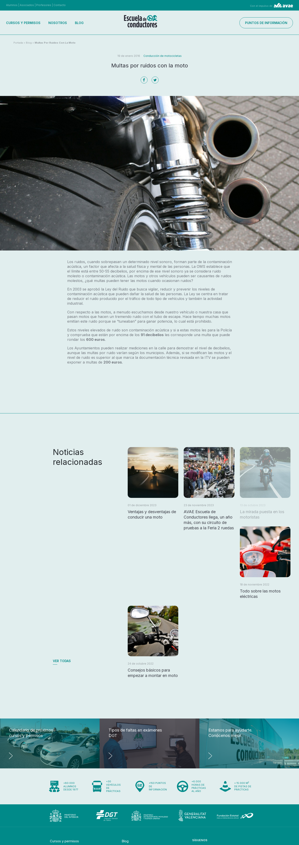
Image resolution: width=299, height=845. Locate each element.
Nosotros (57, 23)
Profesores (43, 5)
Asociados (27, 5)
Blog (79, 23)
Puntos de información (266, 23)
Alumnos (12, 5)
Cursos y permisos (23, 23)
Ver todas (62, 661)
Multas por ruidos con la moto (55, 42)
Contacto (60, 5)
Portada (18, 42)
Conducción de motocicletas (162, 56)
